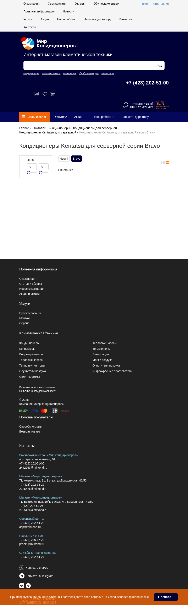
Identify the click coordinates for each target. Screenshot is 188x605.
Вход (145, 3)
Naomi (64, 158)
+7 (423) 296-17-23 (31, 539)
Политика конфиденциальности (37, 391)
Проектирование (30, 313)
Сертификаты (57, 3)
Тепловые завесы (31, 360)
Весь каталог (34, 117)
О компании (31, 3)
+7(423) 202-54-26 (31, 505)
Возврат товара (29, 431)
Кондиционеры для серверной (95, 128)
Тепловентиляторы (32, 365)
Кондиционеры (29, 343)
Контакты (29, 27)
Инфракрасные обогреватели (112, 371)
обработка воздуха (89, 73)
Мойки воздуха (102, 360)
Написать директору (97, 19)
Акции (45, 19)
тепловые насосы (51, 73)
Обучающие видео (106, 3)
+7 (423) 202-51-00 (147, 83)
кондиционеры (31, 73)
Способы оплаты (30, 426)
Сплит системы (29, 376)
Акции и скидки (29, 293)
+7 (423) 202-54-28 (31, 522)
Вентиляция (101, 354)
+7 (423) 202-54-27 (31, 557)
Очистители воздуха (106, 365)
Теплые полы (101, 348)
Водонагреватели (31, 354)
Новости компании (31, 288)
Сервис (24, 323)
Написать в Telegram (39, 576)
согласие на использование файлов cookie (120, 597)
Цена (30, 159)
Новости (68, 11)
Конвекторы (27, 348)
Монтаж (24, 318)
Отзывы (80, 3)
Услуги (27, 19)
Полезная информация (39, 11)
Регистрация (160, 3)
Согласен (165, 597)
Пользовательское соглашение (37, 387)
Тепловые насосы (105, 343)
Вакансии (125, 19)
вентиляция (69, 73)
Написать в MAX (37, 567)
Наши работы (66, 19)
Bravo (77, 158)
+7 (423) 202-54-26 (31, 484)
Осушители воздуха (32, 371)
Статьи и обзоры (30, 283)
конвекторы (107, 73)
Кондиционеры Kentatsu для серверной (47, 132)
